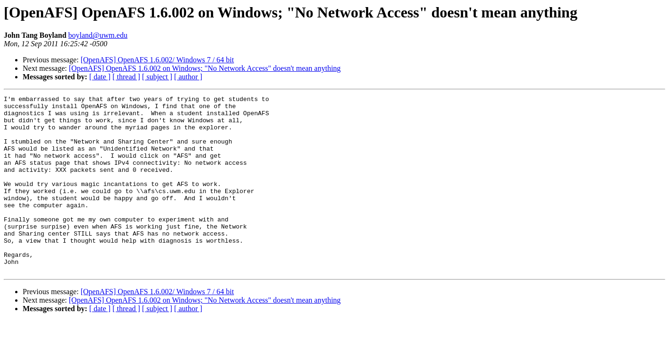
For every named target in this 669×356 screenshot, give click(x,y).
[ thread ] (126, 77)
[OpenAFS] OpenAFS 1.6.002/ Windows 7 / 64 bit (157, 60)
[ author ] (188, 77)
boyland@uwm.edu (97, 35)
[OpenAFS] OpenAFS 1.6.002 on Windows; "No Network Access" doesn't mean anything (205, 68)
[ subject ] (157, 77)
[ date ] (99, 77)
